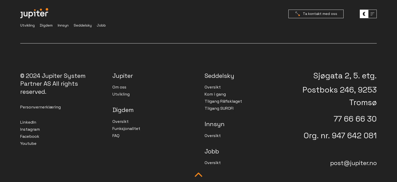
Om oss (119, 87)
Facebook (29, 136)
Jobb (101, 25)
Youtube (28, 143)
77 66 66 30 (355, 119)
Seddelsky (83, 25)
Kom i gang (215, 94)
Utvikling (27, 25)
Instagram (30, 129)
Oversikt (120, 121)
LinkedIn (28, 122)
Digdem (46, 25)
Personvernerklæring (40, 107)
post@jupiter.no (353, 163)
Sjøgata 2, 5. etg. (345, 76)
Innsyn (63, 25)
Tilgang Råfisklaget (223, 101)
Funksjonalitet (126, 128)
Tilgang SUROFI (219, 108)
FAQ (116, 135)
